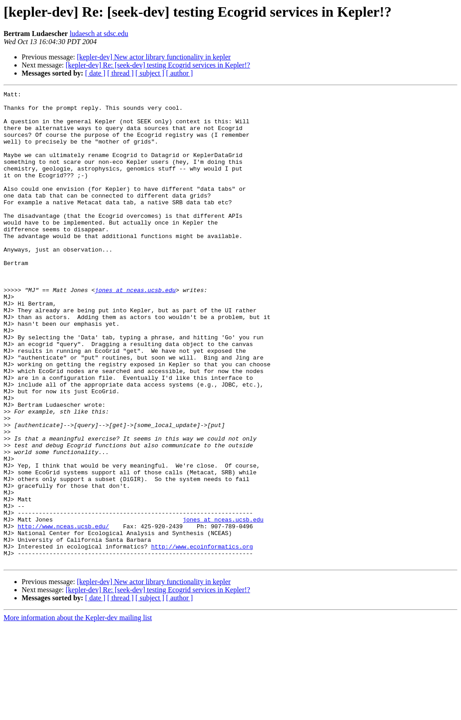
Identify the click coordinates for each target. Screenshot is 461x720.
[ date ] (95, 73)
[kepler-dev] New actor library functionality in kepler (154, 57)
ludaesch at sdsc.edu (99, 33)
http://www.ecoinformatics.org (202, 638)
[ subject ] (150, 73)
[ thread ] (120, 73)
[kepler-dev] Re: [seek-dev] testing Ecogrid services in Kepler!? (158, 65)
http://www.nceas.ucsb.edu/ (63, 614)
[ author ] (179, 73)
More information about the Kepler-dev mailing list (78, 712)
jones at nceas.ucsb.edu (135, 330)
